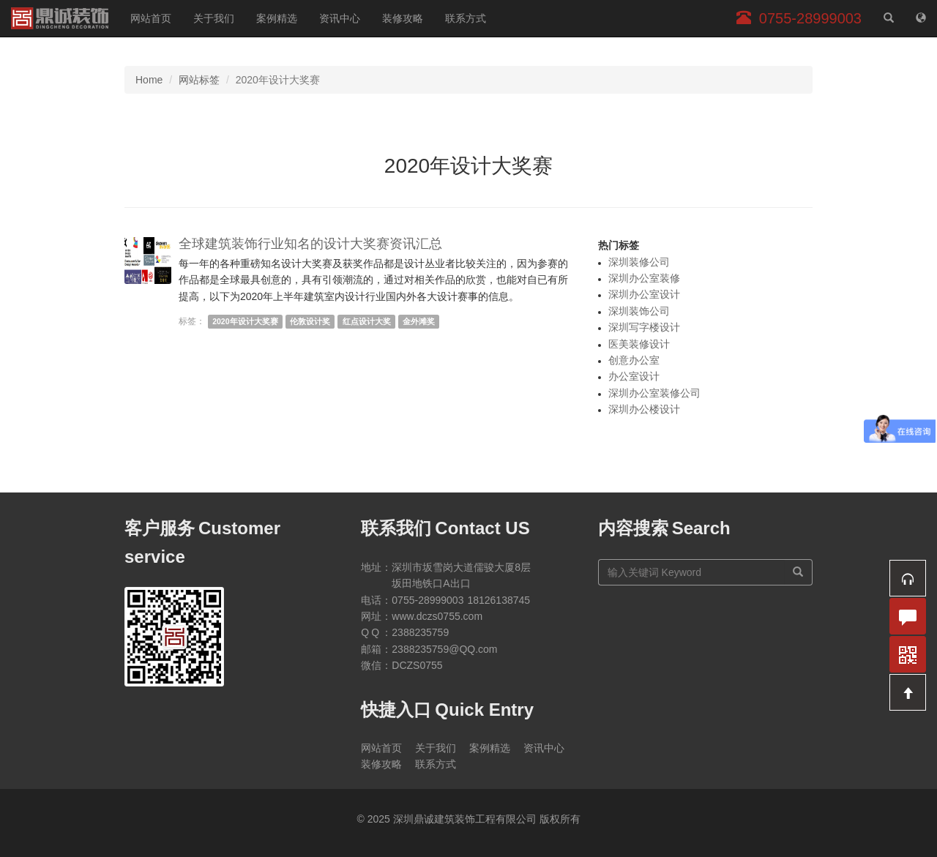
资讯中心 (339, 18)
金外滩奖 (419, 321)
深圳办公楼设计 (644, 409)
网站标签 (199, 80)
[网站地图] (921, 18)
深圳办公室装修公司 (654, 393)
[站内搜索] (889, 18)
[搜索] (798, 572)
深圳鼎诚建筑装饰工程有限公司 (59, 18)
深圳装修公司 (639, 262)
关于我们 (213, 18)
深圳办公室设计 (644, 294)
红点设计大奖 (367, 321)
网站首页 (150, 18)
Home (149, 80)
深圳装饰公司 (639, 311)
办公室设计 (634, 376)
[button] (907, 578)
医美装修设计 (639, 344)
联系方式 (465, 18)
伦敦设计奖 (310, 321)
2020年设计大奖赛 (244, 321)
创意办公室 (634, 360)
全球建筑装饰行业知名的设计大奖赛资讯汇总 (310, 243)
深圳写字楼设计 (644, 327)
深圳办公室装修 (644, 278)
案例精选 (276, 18)
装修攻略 (402, 18)
